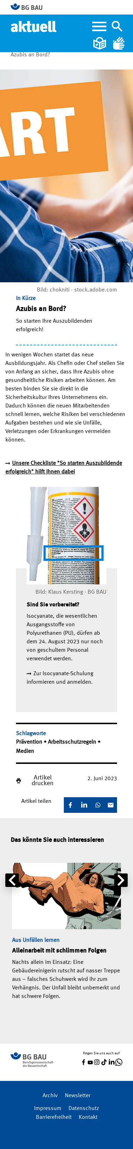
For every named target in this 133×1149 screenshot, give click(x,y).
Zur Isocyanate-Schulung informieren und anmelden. (60, 678)
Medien (25, 751)
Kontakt (88, 1117)
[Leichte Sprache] (100, 43)
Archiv (50, 1096)
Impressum (47, 1108)
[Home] (34, 26)
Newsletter (77, 1096)
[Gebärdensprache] (119, 43)
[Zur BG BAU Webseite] (30, 7)
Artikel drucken (43, 781)
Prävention (30, 742)
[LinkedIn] (84, 805)
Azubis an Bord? (30, 55)
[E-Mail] (110, 805)
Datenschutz (83, 1108)
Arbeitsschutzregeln (73, 742)
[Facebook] (70, 805)
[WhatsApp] (98, 805)
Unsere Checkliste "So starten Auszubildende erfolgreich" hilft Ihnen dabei (63, 468)
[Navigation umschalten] (117, 26)
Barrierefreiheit (54, 1117)
